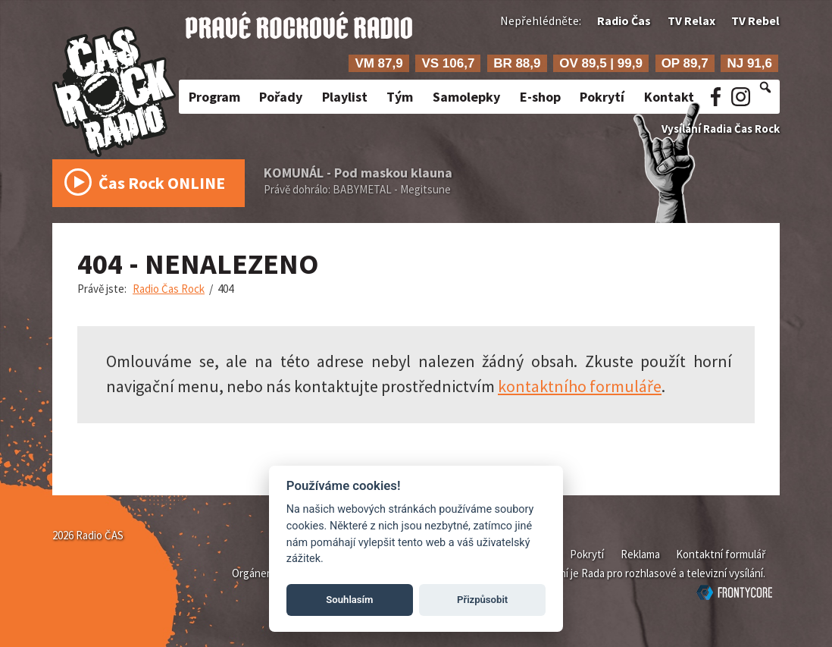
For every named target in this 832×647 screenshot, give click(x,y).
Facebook (715, 97)
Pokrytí (602, 96)
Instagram (740, 97)
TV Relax (691, 20)
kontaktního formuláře (580, 386)
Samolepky (466, 96)
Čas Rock (144, 186)
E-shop (540, 96)
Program (214, 96)
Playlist (345, 96)
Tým (399, 96)
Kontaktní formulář (720, 554)
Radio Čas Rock (169, 288)
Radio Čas (624, 20)
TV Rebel (755, 20)
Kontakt (669, 96)
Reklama (640, 554)
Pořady (280, 96)
